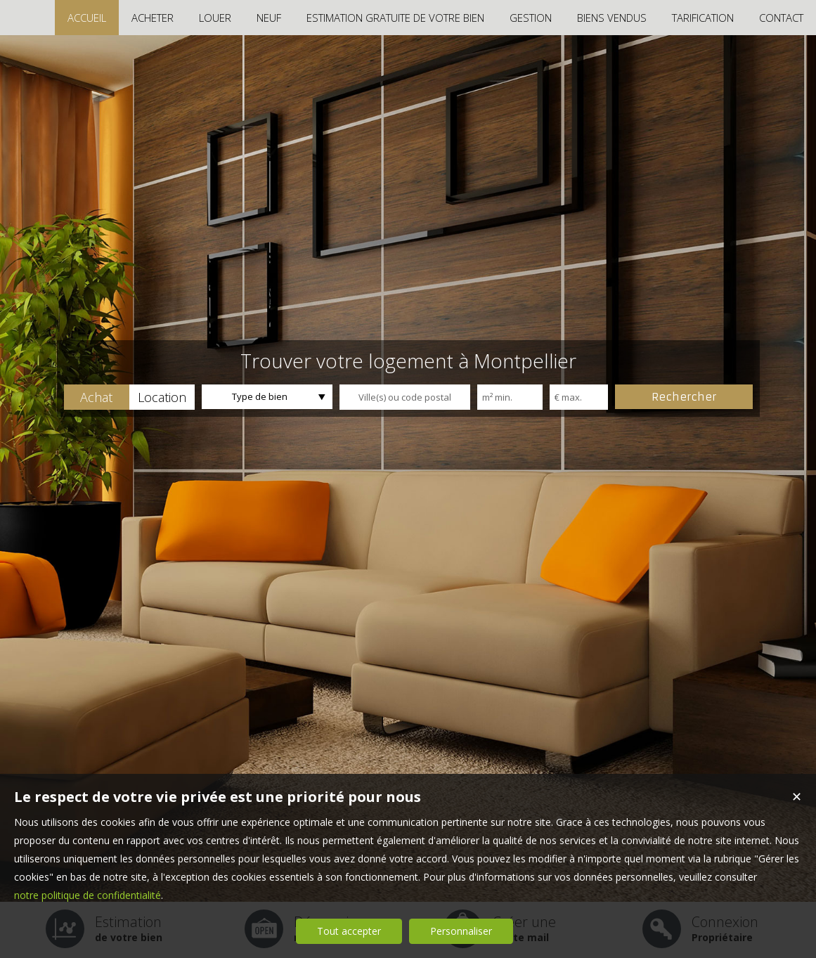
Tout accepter (349, 931)
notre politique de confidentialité (87, 895)
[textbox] (404, 397)
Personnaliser (461, 931)
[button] (96, 397)
